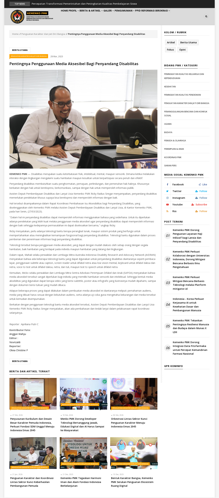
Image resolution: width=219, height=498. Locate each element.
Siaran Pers (170, 165)
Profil (79, 16)
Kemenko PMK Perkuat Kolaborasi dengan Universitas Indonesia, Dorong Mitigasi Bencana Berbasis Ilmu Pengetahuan (191, 259)
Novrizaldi (14, 342)
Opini (182, 49)
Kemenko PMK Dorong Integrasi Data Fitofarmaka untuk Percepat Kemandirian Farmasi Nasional (190, 348)
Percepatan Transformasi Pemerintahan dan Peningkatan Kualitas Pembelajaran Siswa (84, 3)
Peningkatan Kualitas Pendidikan (182, 95)
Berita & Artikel (100, 16)
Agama (168, 124)
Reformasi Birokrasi (176, 16)
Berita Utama (20, 50)
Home (66, 16)
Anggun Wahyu (17, 334)
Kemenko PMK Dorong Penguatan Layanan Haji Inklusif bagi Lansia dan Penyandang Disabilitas (187, 236)
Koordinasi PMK (172, 157)
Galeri (120, 16)
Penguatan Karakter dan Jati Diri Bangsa (43, 34)
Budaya (168, 132)
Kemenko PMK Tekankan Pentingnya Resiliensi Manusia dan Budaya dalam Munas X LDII (191, 326)
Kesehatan (170, 86)
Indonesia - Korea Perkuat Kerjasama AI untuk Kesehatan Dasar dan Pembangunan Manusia (188, 304)
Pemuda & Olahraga (175, 140)
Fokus (170, 49)
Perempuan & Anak (174, 149)
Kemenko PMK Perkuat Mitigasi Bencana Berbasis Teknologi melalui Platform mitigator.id (189, 283)
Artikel (171, 42)
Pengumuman (139, 16)
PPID (155, 16)
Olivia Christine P (18, 350)
